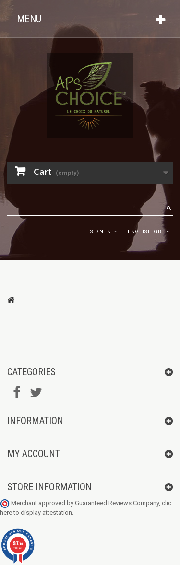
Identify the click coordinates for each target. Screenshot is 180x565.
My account (33, 454)
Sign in (100, 232)
